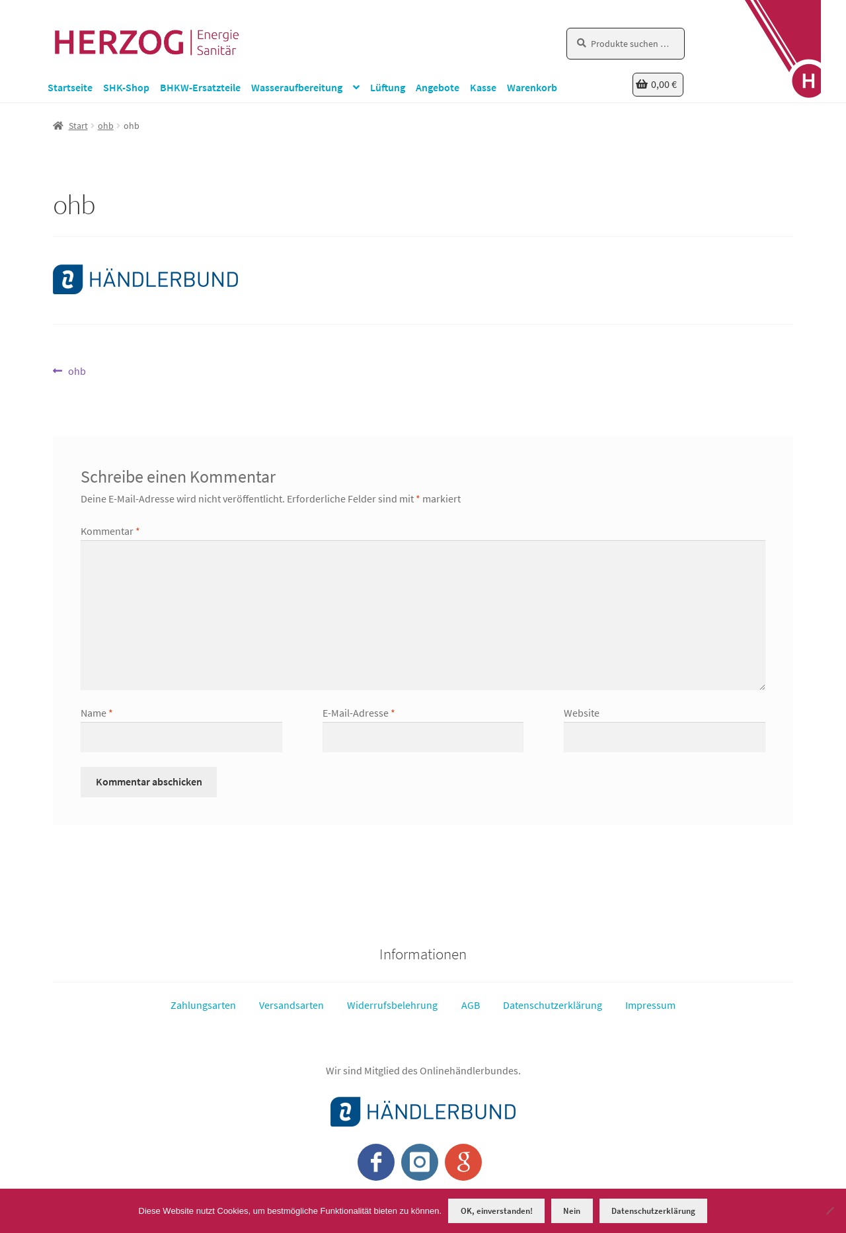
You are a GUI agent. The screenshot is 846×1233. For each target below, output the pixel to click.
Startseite (70, 87)
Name (97, 712)
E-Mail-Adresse (359, 712)
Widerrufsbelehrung (392, 1005)
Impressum (650, 1005)
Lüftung (387, 87)
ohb (106, 126)
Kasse (483, 87)
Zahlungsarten (203, 1005)
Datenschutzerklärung (552, 1005)
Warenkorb (532, 87)
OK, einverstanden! (497, 1210)
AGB (470, 1005)
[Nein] (829, 1210)
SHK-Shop (126, 87)
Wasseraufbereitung (296, 87)
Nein (571, 1210)
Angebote (437, 87)
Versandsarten (291, 1005)
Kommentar (110, 530)
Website (581, 712)
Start (78, 126)
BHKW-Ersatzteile (200, 87)
